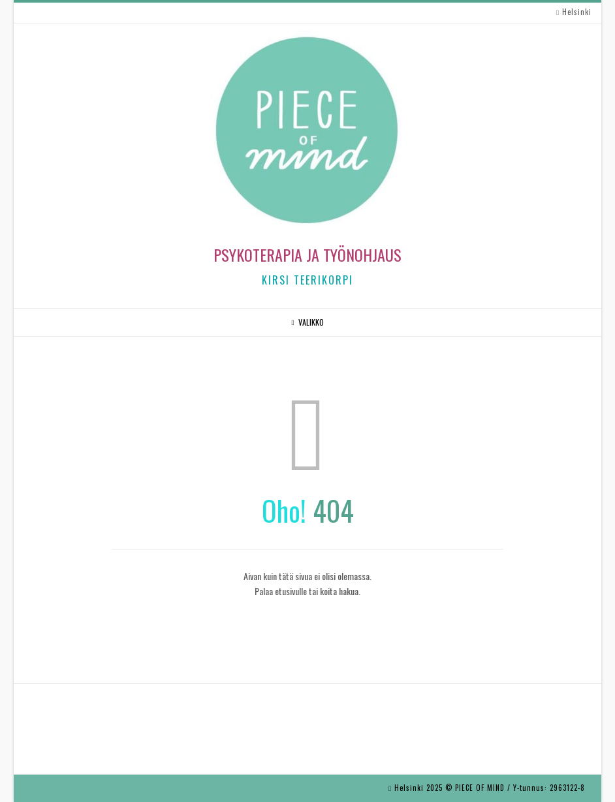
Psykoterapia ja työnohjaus (307, 254)
